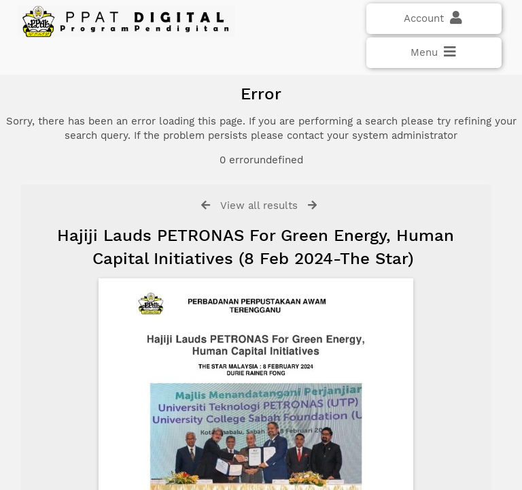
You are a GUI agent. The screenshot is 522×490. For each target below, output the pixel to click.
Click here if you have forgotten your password (127, 266)
